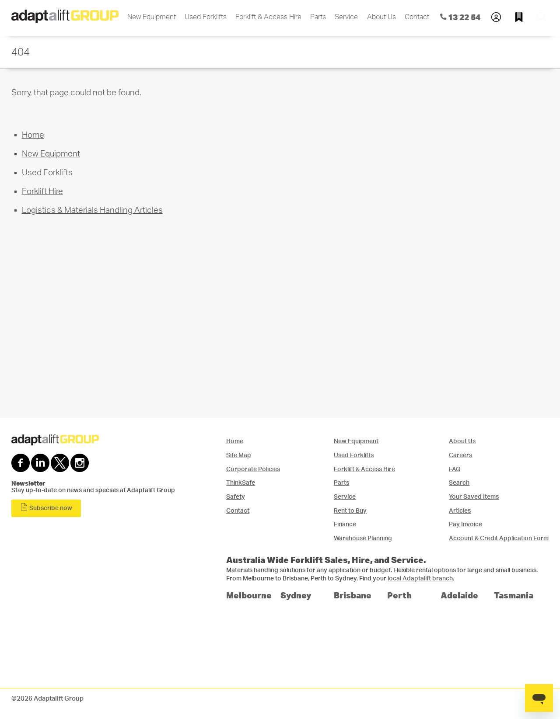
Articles (460, 510)
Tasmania (513, 595)
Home (33, 135)
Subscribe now (46, 507)
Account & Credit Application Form (499, 538)
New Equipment (151, 17)
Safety (235, 496)
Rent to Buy (350, 510)
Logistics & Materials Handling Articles (92, 210)
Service (346, 17)
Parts (318, 17)
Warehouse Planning (363, 538)
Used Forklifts (206, 17)
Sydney (296, 595)
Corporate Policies (253, 469)
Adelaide (459, 595)
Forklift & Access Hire (268, 17)
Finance (345, 524)
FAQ (455, 469)
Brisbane (352, 595)
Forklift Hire (42, 192)
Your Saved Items (474, 496)
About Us (381, 17)
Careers (460, 455)
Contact (417, 17)
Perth (399, 595)
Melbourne (249, 595)
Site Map (238, 455)
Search (459, 482)
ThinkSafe (240, 482)
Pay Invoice (465, 524)
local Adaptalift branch (420, 579)
